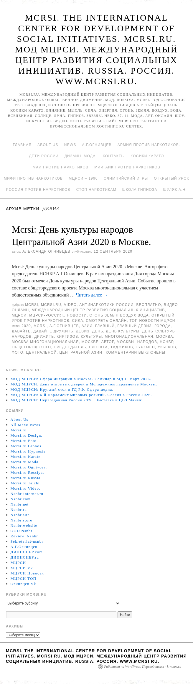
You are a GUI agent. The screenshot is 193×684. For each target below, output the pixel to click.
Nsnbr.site (20, 515)
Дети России (44, 156)
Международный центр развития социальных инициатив (98, 310)
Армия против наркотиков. (149, 145)
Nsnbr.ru (19, 509)
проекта (98, 347)
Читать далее (92, 294)
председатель (70, 347)
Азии (87, 326)
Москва (164, 336)
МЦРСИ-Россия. (46, 315)
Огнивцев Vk (23, 584)
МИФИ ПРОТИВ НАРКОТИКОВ (33, 178)
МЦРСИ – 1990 (83, 178)
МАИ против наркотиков (60, 167)
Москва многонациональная (45, 342)
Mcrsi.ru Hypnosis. (29, 451)
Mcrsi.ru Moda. (25, 462)
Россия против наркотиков (38, 190)
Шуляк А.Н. (175, 190)
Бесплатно (148, 305)
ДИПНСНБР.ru (25, 557)
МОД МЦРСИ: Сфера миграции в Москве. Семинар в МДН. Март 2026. (81, 379)
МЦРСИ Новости (27, 573)
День (97, 331)
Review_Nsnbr (24, 536)
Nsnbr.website (24, 525)
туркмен (145, 347)
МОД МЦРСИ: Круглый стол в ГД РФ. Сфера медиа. (62, 389)
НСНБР (166, 342)
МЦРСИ (19, 315)
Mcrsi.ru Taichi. (26, 483)
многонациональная (129, 336)
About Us (47, 145)
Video (70, 305)
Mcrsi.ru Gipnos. (27, 446)
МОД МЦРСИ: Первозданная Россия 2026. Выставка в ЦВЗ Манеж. (77, 400)
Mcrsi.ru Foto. (24, 440)
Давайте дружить (53, 331)
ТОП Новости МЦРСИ (152, 321)
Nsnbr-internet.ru (27, 493)
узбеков (167, 347)
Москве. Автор (98, 342)
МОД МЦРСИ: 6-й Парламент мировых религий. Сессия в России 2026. (81, 394)
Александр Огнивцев (46, 251)
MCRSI (31, 305)
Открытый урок (171, 178)
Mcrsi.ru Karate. (26, 456)
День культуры (122, 331)
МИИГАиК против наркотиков (127, 167)
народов (147, 342)
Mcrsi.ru (51, 305)
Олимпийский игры (126, 178)
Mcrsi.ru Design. (27, 435)
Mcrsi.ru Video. (25, 488)
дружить (44, 336)
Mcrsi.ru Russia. (26, 478)
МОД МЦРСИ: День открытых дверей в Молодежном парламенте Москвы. (84, 384)
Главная (22, 145)
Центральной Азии (80, 352)
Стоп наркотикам (96, 190)
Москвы (126, 342)
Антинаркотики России (106, 305)
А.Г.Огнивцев (97, 145)
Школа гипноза (139, 190)
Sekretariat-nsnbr (27, 541)
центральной (41, 352)
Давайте (21, 331)
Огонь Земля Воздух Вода (119, 315)
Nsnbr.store (21, 520)
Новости (77, 315)
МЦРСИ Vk (22, 568)
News (70, 145)
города (162, 326)
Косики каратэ (147, 156)
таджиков (121, 347)
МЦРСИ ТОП (24, 578)
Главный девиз (134, 326)
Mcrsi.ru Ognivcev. (29, 467)
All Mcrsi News (25, 425)
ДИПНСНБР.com (27, 552)
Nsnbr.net (20, 504)
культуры (91, 336)
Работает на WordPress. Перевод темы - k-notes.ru (142, 667)
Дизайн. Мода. (81, 156)
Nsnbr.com (21, 499)
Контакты (114, 156)
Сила (77, 321)
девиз (83, 331)
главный (105, 326)
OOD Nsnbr (22, 531)
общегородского (31, 347)
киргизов (67, 336)
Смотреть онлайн (106, 321)
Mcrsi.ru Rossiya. (27, 472)
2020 (26, 326)
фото (17, 352)
